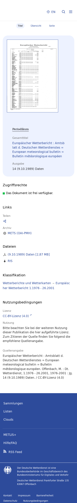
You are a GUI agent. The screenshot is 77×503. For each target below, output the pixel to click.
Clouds (8, 419)
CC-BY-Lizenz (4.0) (16, 316)
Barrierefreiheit (44, 495)
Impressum (24, 495)
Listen (7, 411)
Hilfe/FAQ (10, 442)
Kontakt (7, 495)
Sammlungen (13, 403)
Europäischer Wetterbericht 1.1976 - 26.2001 (36, 285)
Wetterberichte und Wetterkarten (27, 283)
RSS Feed (15, 452)
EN (53, 11)
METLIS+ (9, 434)
